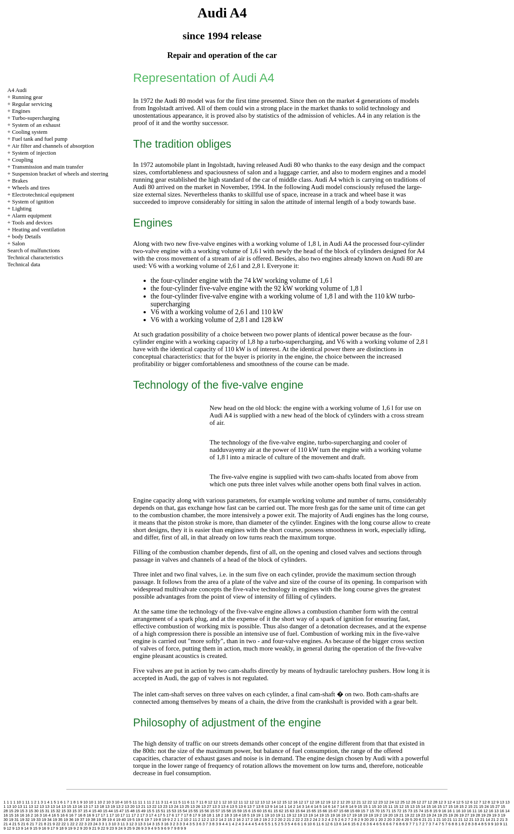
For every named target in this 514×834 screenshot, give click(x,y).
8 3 (471, 824)
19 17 (346, 815)
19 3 (496, 815)
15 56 (204, 811)
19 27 (464, 815)
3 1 (105, 824)
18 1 (211, 815)
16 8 (82, 815)
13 (502, 802)
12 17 (303, 802)
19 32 (25, 819)
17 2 (135, 815)
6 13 (334, 824)
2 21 (287, 819)
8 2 (464, 824)
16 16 (19, 815)
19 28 (475, 815)
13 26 (195, 806)
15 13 (409, 806)
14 (276, 806)
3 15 (156, 824)
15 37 (77, 811)
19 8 (157, 819)
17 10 (115, 815)
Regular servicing (32, 104)
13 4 (225, 806)
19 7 (148, 819)
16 (444, 811)
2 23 (304, 819)
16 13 (494, 811)
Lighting (21, 208)
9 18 (60, 828)
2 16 (237, 819)
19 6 (140, 819)
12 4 (451, 802)
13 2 (120, 806)
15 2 (463, 806)
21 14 (485, 819)
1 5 (53, 802)
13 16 (77, 806)
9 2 (76, 828)
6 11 (317, 824)
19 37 (80, 819)
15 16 (432, 806)
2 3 (321, 819)
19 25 (443, 815)
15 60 (257, 811)
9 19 (68, 828)
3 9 (218, 824)
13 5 (234, 806)
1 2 (34, 802)
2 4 (328, 819)
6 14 (343, 824)
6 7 (392, 824)
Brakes (19, 180)
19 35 (58, 819)
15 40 (97, 811)
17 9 (196, 815)
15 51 (160, 811)
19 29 (486, 815)
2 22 (296, 819)
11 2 (150, 802)
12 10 (227, 802)
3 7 (205, 824)
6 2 (359, 824)
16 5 (55, 815)
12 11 (238, 802)
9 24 (119, 828)
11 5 (177, 802)
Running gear (27, 97)
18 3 (228, 815)
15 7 (365, 811)
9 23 (110, 828)
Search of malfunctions (33, 250)
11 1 (142, 802)
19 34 (47, 819)
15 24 (484, 806)
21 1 (431, 819)
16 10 (461, 811)
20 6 (417, 819)
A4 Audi (17, 90)
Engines (21, 111)
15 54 (182, 811)
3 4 (185, 824)
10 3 (110, 802)
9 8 (177, 828)
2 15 (228, 819)
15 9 (437, 811)
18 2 (219, 815)
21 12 (463, 819)
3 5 (192, 824)
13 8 (260, 806)
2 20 (278, 819)
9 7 (170, 828)
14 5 (318, 806)
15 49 (141, 811)
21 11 (452, 819)
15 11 (388, 806)
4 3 (241, 824)
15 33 (67, 811)
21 (424, 819)
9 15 (34, 828)
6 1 (300, 824)
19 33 (36, 819)
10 (85, 802)
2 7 (347, 819)
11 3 (159, 802)
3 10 (113, 824)
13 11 (23, 806)
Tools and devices (32, 222)
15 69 (355, 811)
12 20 (345, 802)
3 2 (172, 824)
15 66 (322, 811)
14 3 (300, 806)
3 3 (179, 824)
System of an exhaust (36, 125)
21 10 (441, 819)
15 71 (385, 811)
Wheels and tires (31, 187)
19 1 (260, 815)
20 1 (373, 819)
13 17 (88, 806)
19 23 (421, 815)
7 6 (448, 824)
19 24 (432, 815)
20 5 (409, 819)
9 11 (504, 824)
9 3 (144, 828)
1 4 (47, 802)
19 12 (292, 815)
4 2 (235, 824)
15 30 (34, 811)
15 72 (396, 811)
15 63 (289, 811)
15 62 (279, 811)
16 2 (29, 815)
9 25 (128, 828)
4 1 (228, 824)
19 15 (324, 815)
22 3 (83, 824)
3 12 (130, 824)
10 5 (128, 802)
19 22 (409, 815)
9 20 (84, 828)
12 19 (326, 802)
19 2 (378, 815)
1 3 (40, 802)
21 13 (474, 819)
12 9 (495, 802)
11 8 (203, 802)
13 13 (45, 806)
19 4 (111, 819)
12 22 (367, 802)
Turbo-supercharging (35, 118)
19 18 (357, 815)
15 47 (119, 811)
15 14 (420, 806)
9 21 (92, 828)
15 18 (454, 806)
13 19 (110, 806)
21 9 (51, 824)
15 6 (247, 811)
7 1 (415, 824)
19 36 (69, 819)
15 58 (226, 811)
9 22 (102, 828)
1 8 (73, 802)
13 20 (130, 806)
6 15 (352, 824)
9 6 (164, 828)
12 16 (293, 802)
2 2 (271, 819)
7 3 (428, 824)
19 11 (281, 815)
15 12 (399, 806)
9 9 (183, 828)
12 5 (460, 802)
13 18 (99, 806)
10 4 (119, 802)
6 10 (308, 824)
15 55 (193, 811)
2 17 (246, 819)
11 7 (194, 802)
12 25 (400, 802)
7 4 (435, 824)
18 (204, 815)
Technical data (23, 264)
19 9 (166, 819)
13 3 (216, 806)
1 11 (26, 802)
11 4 (168, 802)
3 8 (212, 824)
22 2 (74, 824)
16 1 (451, 811)
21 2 (495, 819)
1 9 (79, 802)
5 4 (291, 824)
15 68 (344, 811)
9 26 (136, 828)
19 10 (270, 815)
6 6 (386, 824)
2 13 (211, 819)
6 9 (405, 824)
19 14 (313, 815)
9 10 (495, 824)
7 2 (422, 824)
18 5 (246, 815)
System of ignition (33, 201)
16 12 (483, 811)
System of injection (34, 152)
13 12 (34, 806)
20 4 (400, 819)
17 (97, 815)
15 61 (268, 811)
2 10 (184, 819)
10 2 (101, 802)
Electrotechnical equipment (43, 194)
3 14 (147, 824)
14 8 (344, 806)
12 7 (477, 802)
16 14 (505, 811)
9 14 (25, 828)
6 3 (366, 824)
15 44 (108, 811)
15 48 (130, 811)
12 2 (335, 802)
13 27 (206, 806)
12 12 (249, 802)
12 (210, 802)
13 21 (141, 806)
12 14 (271, 802)
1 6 (60, 802)
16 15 (8, 815)
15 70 (375, 811)
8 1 (458, 824)
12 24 (389, 802)
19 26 (454, 815)
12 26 (411, 802)
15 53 (171, 811)
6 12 (325, 824)
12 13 (260, 802)
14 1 (283, 806)
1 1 (10, 802)
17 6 (170, 815)
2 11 (193, 819)
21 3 (503, 819)
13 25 (184, 806)
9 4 (151, 828)
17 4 (153, 815)
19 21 (399, 815)
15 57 (215, 811)
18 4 (237, 815)
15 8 (428, 811)
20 (366, 819)
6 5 (379, 824)
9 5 (157, 828)
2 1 (177, 819)
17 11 (125, 815)
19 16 (335, 815)
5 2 (277, 824)
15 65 (311, 811)
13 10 (12, 806)
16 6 (64, 815)
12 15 (282, 802)
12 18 (315, 802)
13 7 (251, 806)
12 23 (378, 802)
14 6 (327, 806)
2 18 (254, 819)
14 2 (291, 806)
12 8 (486, 802)
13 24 (173, 806)
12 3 (442, 802)
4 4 (248, 824)
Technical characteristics (35, 257)
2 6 (341, 819)
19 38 (91, 819)
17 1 (105, 815)
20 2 (382, 819)
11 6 (185, 802)
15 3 (24, 811)
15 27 (495, 806)
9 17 (51, 828)
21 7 (34, 824)
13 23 (163, 806)
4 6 (261, 824)
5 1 (271, 824)
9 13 (16, 828)
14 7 (335, 806)
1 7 (66, 802)
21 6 (25, 824)
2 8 (354, 819)
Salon (18, 243)
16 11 (472, 811)
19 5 (131, 819)
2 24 (314, 819)
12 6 (469, 802)
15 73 (407, 811)
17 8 (188, 815)
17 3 (144, 815)
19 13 (303, 815)
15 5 (150, 811)
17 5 (161, 815)
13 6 (243, 806)
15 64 (300, 811)
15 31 (45, 811)
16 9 (90, 815)
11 (135, 802)
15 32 (56, 811)
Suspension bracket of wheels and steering (60, 173)
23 (90, 824)
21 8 (42, 824)
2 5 (334, 819)
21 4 (7, 824)
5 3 (284, 824)
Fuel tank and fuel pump (39, 139)
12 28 (433, 802)
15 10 (377, 806)
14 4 (309, 806)
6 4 (372, 824)
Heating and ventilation (38, 229)
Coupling (22, 159)
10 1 (92, 802)
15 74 (418, 811)
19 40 (121, 819)
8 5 (484, 824)
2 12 (202, 819)
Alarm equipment (31, 215)
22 (58, 824)
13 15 (67, 806)
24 (95, 824)
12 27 (422, 802)
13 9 (269, 806)
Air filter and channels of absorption (53, 145)
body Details (26, 236)
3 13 (139, 824)
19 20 (388, 815)
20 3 (391, 819)
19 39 (101, 819)
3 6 (199, 824)
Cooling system (29, 132)
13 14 (56, 806)
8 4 (477, 824)
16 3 (38, 815)
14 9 (353, 806)
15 (360, 806)
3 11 (121, 824)
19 (252, 815)
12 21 (356, 802)
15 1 (367, 806)
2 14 (219, 819)
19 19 (368, 815)
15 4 (87, 811)
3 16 (165, 824)
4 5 (254, 824)
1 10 (17, 802)
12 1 (217, 802)
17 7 (179, 815)
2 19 (263, 819)
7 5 (441, 824)
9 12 (7, 828)
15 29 (14, 811)
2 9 (360, 819)
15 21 (473, 806)
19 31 (14, 819)
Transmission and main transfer (47, 166)
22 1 (65, 824)
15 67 (333, 811)
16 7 (73, 815)
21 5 (16, 824)
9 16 (42, 828)
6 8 (399, 824)
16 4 (47, 815)
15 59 (237, 811)
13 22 (152, 806)
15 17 (443, 806)
